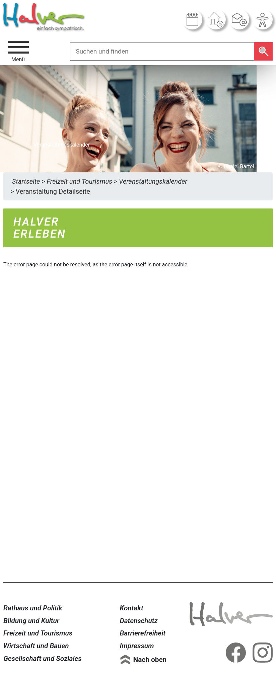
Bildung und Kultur (31, 621)
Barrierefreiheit (143, 633)
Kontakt (131, 608)
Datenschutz (139, 621)
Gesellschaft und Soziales (42, 659)
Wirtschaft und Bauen (36, 646)
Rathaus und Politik (32, 608)
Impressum (137, 646)
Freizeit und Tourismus (37, 633)
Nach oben (150, 660)
